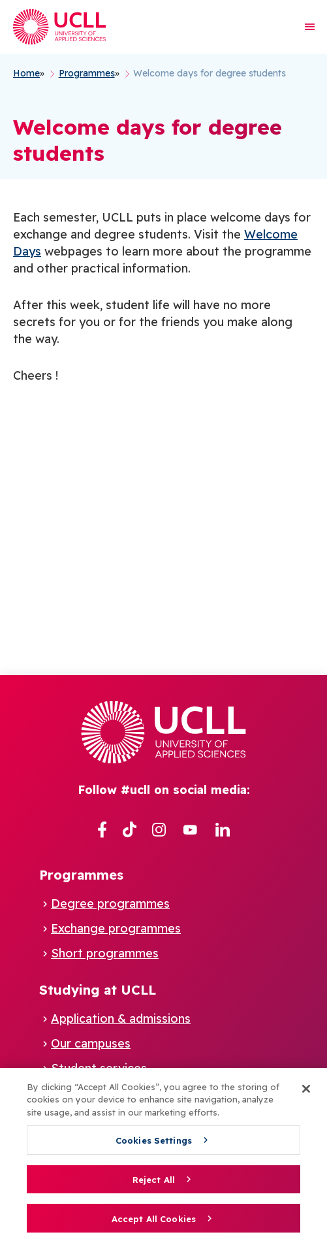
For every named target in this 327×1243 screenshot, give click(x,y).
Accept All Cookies (154, 1219)
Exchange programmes (116, 928)
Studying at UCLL (97, 990)
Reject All (153, 1179)
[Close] (306, 1088)
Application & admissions (121, 1018)
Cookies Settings (154, 1140)
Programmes (81, 875)
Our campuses (91, 1043)
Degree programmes (110, 903)
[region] (163, 1155)
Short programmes (105, 953)
